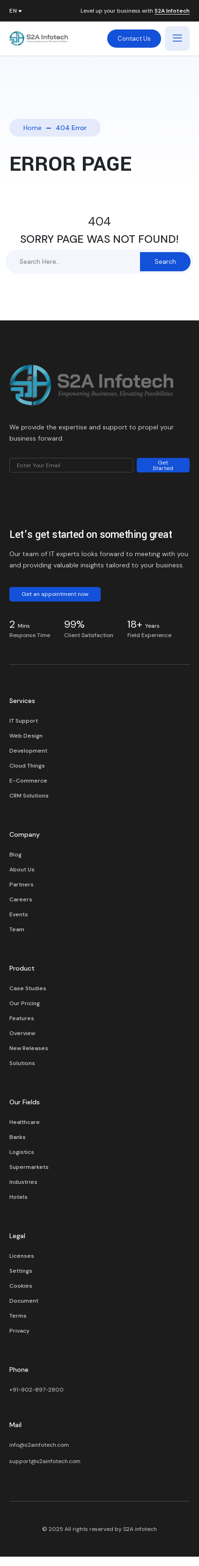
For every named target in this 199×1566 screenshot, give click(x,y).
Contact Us (134, 39)
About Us (22, 869)
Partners (21, 884)
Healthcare (24, 1122)
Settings (20, 1271)
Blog (15, 854)
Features (21, 1018)
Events (18, 914)
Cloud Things (27, 765)
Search (165, 261)
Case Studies (27, 988)
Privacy (19, 1331)
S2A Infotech (172, 11)
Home (32, 127)
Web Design (26, 736)
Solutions (22, 1063)
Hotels (18, 1197)
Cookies (20, 1286)
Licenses (21, 1256)
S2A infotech (140, 1529)
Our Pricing (24, 1003)
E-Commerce (28, 780)
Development (28, 751)
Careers (20, 899)
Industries (23, 1182)
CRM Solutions (29, 795)
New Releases (28, 1048)
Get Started (163, 465)
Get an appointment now (55, 594)
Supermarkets (29, 1167)
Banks (17, 1137)
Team (16, 929)
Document (23, 1301)
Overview (22, 1033)
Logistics (21, 1152)
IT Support (23, 721)
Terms (18, 1316)
